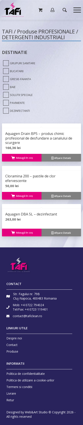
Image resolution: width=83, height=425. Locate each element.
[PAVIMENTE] (13, 103)
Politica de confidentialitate (25, 374)
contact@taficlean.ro (27, 316)
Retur (10, 400)
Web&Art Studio (36, 412)
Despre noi (14, 338)
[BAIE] (9, 87)
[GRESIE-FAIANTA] (16, 79)
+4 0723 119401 (36, 309)
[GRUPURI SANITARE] (18, 63)
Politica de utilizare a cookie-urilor (30, 380)
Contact (12, 345)
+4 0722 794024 (32, 305)
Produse (12, 351)
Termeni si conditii (19, 387)
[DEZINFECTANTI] (16, 111)
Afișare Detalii (61, 158)
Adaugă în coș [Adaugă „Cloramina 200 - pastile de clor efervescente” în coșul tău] (22, 195)
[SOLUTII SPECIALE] (17, 95)
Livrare (11, 393)
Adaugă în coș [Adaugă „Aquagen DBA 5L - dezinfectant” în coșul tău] (22, 232)
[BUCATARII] (12, 71)
